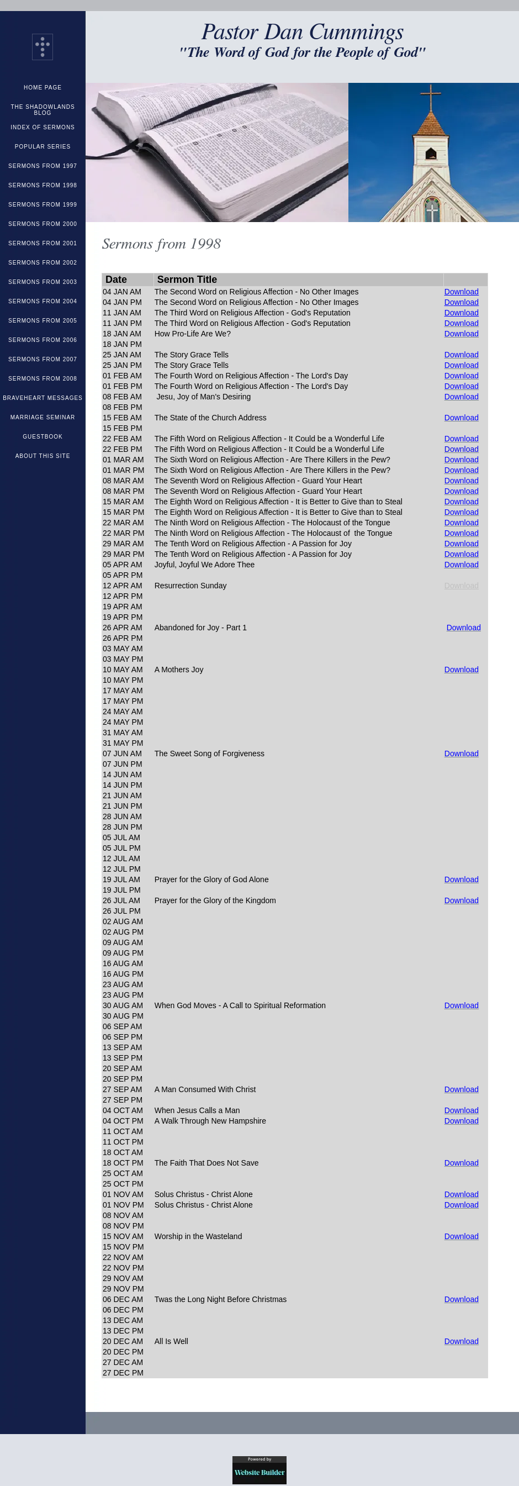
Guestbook (42, 437)
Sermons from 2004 (42, 301)
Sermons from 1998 (42, 185)
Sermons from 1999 (42, 205)
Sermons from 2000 (42, 224)
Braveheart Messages (43, 398)
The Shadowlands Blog (42, 110)
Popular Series (43, 147)
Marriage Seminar (43, 417)
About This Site (43, 456)
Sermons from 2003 (42, 282)
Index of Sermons (42, 127)
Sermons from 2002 (42, 263)
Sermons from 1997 (42, 166)
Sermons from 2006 (42, 340)
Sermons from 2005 (42, 321)
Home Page (43, 88)
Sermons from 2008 (42, 379)
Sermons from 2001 (42, 243)
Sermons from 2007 (42, 359)
